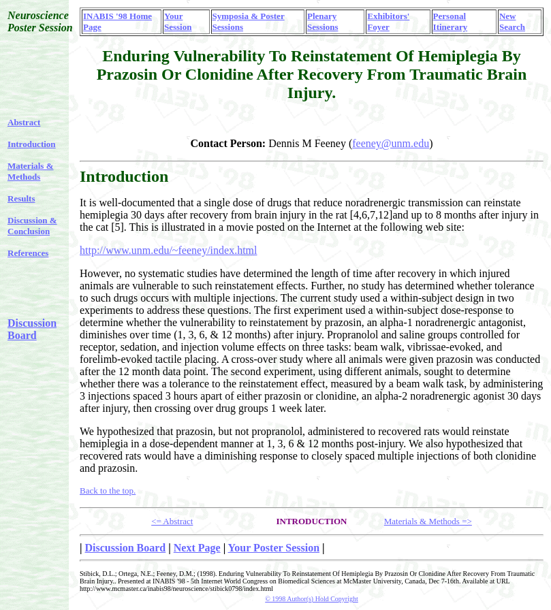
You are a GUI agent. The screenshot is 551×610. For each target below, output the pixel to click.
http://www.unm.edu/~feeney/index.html (168, 250)
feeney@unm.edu (390, 143)
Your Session (177, 21)
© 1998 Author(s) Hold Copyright (311, 599)
